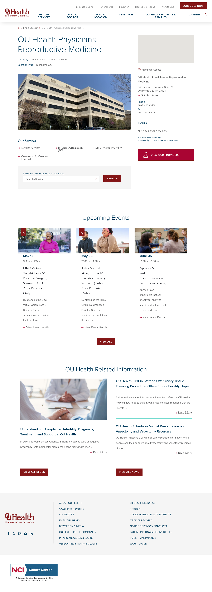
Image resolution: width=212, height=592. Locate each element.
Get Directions (149, 95)
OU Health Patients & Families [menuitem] (161, 16)
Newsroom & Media (71, 526)
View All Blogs (34, 472)
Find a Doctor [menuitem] (72, 16)
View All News (129, 472)
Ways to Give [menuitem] (168, 7)
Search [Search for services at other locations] (112, 178)
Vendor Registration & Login (78, 543)
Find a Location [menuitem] (100, 16)
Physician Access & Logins (76, 538)
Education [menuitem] (124, 7)
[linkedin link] (31, 534)
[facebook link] (8, 534)
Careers (135, 508)
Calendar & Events (71, 508)
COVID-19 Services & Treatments (150, 514)
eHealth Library (69, 520)
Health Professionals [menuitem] (145, 7)
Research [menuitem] (126, 14)
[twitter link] (14, 534)
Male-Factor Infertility (108, 148)
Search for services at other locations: (44, 173)
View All (106, 341)
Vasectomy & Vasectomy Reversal (36, 158)
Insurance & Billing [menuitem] (84, 7)
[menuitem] (206, 14)
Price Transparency (143, 538)
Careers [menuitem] (195, 14)
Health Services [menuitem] (44, 16)
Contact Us (66, 514)
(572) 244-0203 (146, 104)
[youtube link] (25, 534)
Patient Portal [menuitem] (106, 7)
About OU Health (70, 503)
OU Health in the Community (77, 532)
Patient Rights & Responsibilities (151, 532)
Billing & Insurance (142, 503)
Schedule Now (193, 5)
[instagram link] (20, 534)
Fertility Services (30, 148)
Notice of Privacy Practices (148, 526)
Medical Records (141, 520)
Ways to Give (138, 543)
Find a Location (30, 28)
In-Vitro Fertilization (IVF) (70, 149)
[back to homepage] (19, 28)
